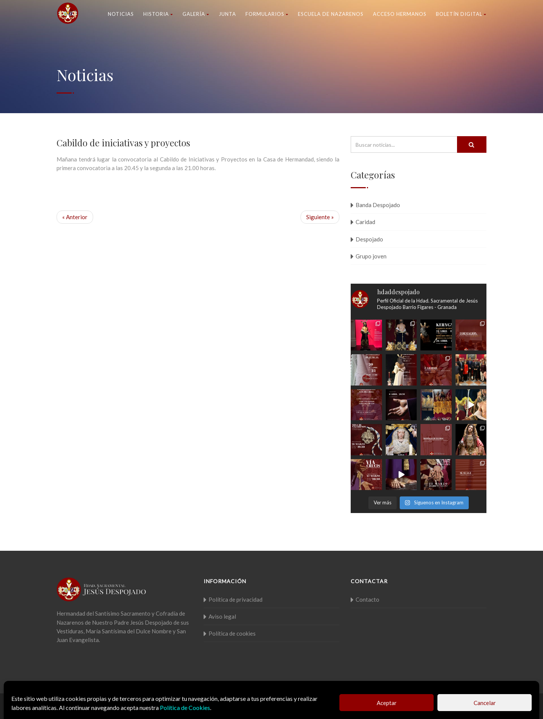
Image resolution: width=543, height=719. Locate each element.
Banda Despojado (378, 204)
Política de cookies (232, 633)
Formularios (266, 14)
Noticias (121, 14)
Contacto (367, 599)
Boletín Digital (461, 14)
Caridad (365, 221)
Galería (196, 14)
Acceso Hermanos (399, 14)
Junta (227, 14)
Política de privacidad (235, 599)
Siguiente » (320, 217)
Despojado (369, 239)
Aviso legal (222, 616)
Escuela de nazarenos (331, 14)
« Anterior (74, 217)
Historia (158, 14)
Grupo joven (371, 256)
